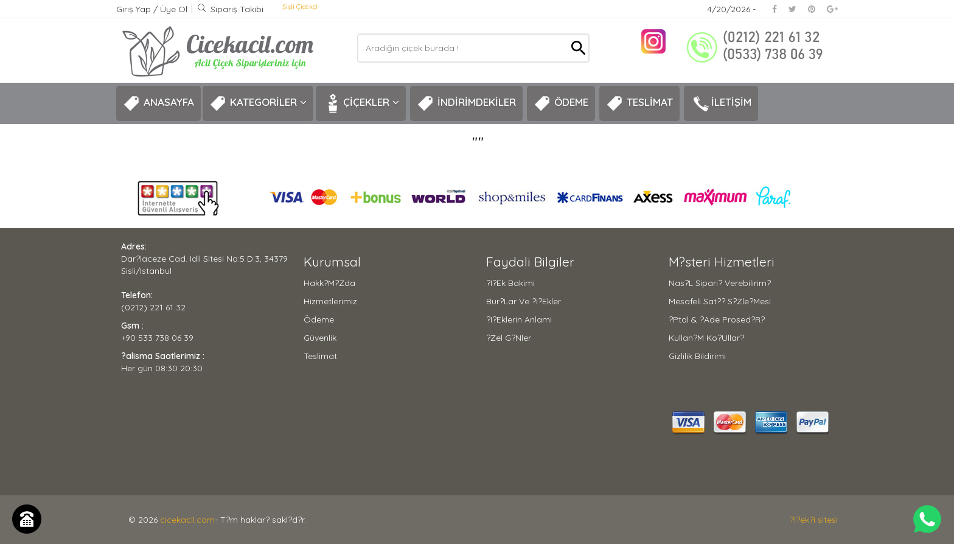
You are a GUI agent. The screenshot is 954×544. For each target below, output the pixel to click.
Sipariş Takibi (230, 9)
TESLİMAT (639, 103)
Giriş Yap (134, 9)
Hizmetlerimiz (330, 301)
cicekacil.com (187, 519)
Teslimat (320, 355)
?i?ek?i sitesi (814, 519)
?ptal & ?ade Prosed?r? (717, 319)
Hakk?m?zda (329, 282)
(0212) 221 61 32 (153, 307)
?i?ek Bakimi (510, 282)
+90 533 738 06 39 (157, 337)
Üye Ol (173, 9)
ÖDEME (561, 103)
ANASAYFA (158, 103)
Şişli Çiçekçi (300, 6)
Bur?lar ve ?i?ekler (523, 301)
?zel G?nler (508, 337)
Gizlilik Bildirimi (697, 355)
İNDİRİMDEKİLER (466, 103)
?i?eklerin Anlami (519, 319)
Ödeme (319, 319)
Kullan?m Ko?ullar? (706, 337)
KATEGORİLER (258, 103)
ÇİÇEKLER (360, 103)
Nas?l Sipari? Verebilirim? (720, 282)
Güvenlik (320, 337)
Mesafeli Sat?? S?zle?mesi (720, 301)
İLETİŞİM (721, 103)
